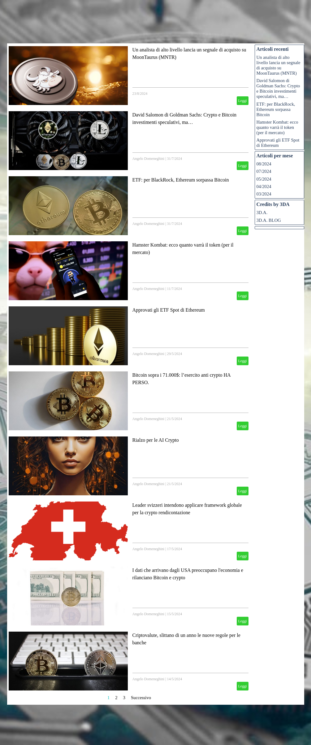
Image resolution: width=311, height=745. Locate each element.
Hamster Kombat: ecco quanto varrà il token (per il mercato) (277, 127)
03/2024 (264, 193)
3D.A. (262, 212)
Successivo (141, 697)
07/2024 (264, 171)
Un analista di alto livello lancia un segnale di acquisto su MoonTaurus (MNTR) (278, 65)
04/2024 (264, 186)
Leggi (242, 101)
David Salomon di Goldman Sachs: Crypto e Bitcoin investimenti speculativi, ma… (278, 88)
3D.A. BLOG (269, 220)
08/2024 (264, 163)
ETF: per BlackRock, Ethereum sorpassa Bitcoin (180, 179)
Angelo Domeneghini (148, 158)
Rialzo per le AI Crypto (155, 440)
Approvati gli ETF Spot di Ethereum (168, 310)
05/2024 (264, 179)
